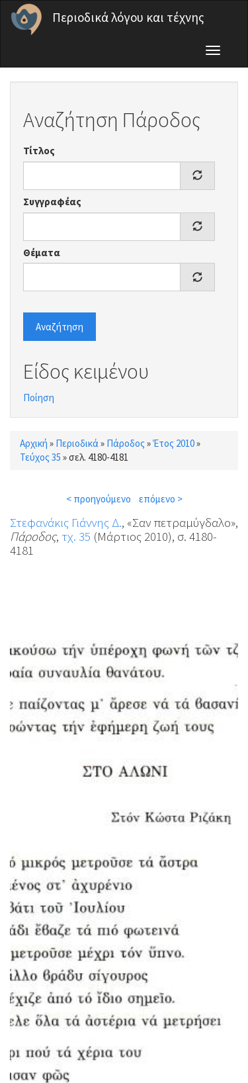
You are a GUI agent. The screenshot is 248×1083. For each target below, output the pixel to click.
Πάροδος (125, 443)
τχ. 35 (76, 536)
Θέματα (41, 252)
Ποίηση (38, 397)
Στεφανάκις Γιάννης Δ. (66, 522)
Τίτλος (39, 150)
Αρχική (34, 443)
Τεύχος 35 (40, 457)
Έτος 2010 (173, 443)
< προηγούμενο (98, 499)
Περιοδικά (77, 443)
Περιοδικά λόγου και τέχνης (128, 17)
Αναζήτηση (59, 326)
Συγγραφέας (52, 201)
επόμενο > (161, 499)
